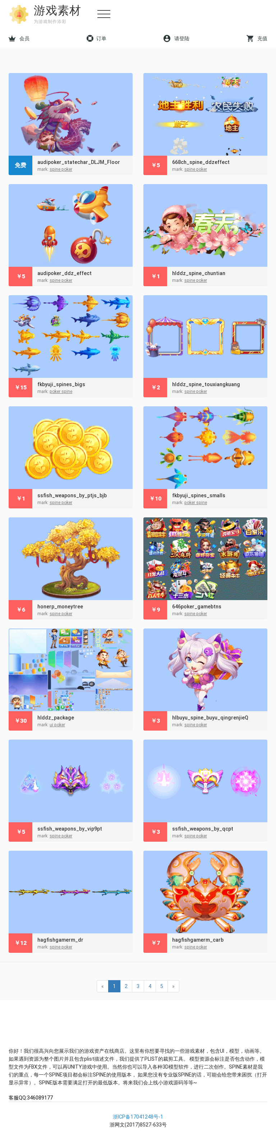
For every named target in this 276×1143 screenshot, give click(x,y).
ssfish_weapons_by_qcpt (202, 829)
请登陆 (176, 38)
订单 (96, 38)
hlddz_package (55, 718)
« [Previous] (102, 986)
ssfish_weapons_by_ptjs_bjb (72, 495)
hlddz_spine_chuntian (198, 273)
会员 (19, 38)
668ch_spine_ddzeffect (201, 162)
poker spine (61, 391)
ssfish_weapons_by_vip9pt (69, 829)
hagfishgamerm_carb (198, 940)
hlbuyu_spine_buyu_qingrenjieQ (210, 718)
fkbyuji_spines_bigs (61, 384)
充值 (257, 38)
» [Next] (173, 986)
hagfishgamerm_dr (60, 940)
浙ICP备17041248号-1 (138, 1117)
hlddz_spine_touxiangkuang (206, 384)
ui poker (57, 724)
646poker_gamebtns (196, 606)
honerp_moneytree (60, 606)
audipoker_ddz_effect (64, 273)
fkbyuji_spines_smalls (198, 495)
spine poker (61, 169)
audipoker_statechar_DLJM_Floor (78, 162)
